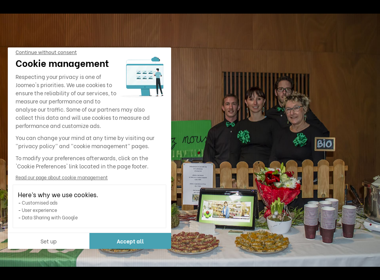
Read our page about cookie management (62, 177)
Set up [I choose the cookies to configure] (48, 241)
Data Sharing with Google (50, 217)
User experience (39, 209)
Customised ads (40, 202)
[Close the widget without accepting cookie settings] (46, 52)
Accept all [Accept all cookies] (130, 241)
